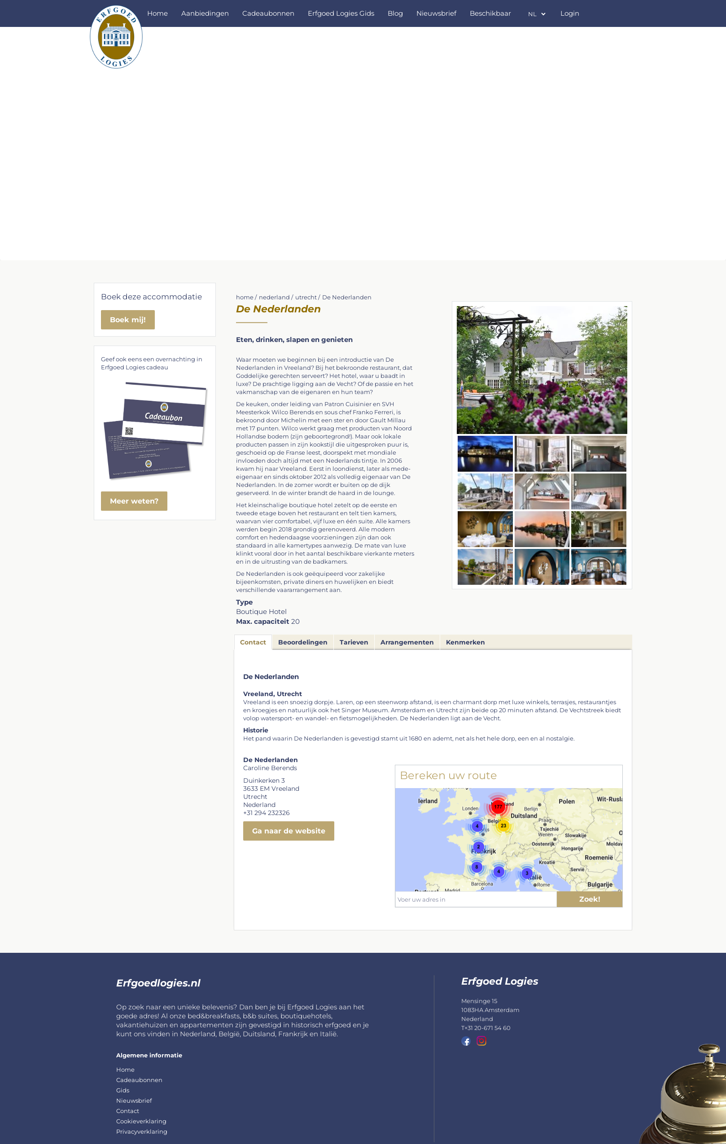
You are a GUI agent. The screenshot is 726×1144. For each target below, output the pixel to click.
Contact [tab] (253, 642)
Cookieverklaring (141, 1121)
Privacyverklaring (141, 1131)
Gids (122, 1090)
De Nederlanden (347, 297)
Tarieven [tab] (354, 642)
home (245, 297)
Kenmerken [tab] (465, 642)
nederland (274, 297)
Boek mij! (128, 320)
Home (157, 13)
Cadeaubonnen (268, 13)
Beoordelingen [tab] (303, 642)
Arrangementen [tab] (407, 642)
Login (569, 13)
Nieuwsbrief (436, 13)
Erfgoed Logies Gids (341, 13)
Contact (127, 1110)
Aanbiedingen (205, 13)
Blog (395, 13)
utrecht (306, 297)
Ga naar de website (288, 831)
